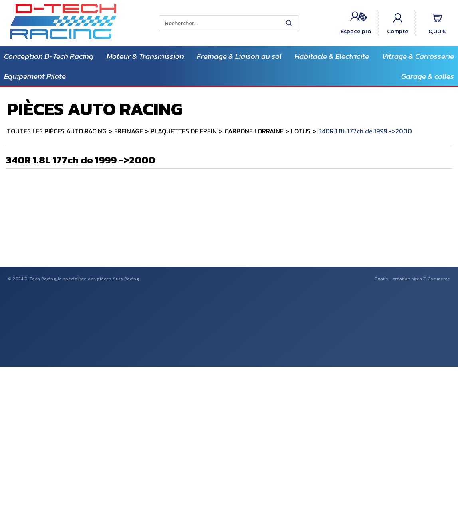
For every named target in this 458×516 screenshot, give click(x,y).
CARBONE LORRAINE (254, 131)
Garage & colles (427, 76)
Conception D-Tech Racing (48, 56)
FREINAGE (128, 131)
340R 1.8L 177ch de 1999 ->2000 (365, 131)
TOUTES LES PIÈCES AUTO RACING (57, 131)
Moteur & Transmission (145, 56)
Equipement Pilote (35, 76)
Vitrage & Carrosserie (418, 56)
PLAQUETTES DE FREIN (184, 131)
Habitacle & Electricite (332, 56)
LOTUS (301, 131)
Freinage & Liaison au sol (239, 56)
